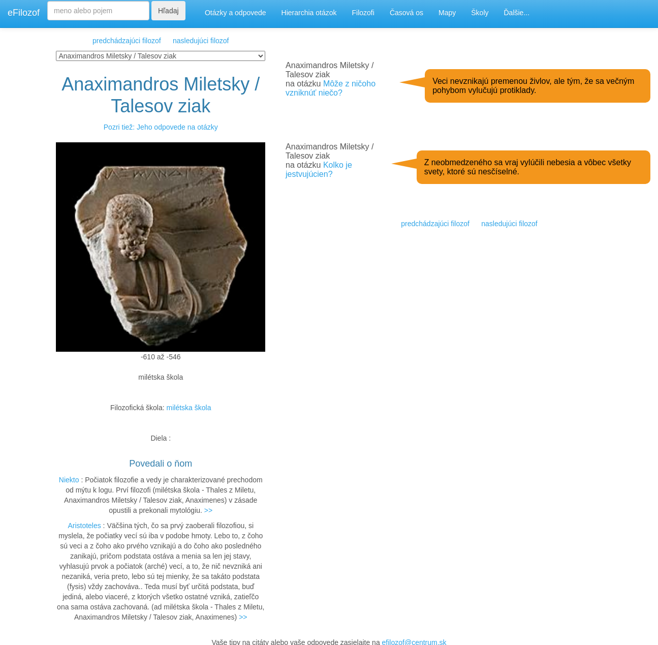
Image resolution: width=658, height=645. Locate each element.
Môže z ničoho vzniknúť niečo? (330, 88)
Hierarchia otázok (309, 13)
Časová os (406, 13)
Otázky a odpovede (235, 13)
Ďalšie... (517, 13)
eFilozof (24, 13)
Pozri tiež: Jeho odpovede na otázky (161, 127)
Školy (479, 13)
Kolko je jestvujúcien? (319, 169)
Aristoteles (84, 525)
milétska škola (189, 408)
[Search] (98, 10)
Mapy (447, 13)
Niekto (69, 480)
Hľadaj (168, 11)
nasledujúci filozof (201, 41)
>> (208, 510)
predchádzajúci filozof (126, 41)
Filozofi (363, 13)
